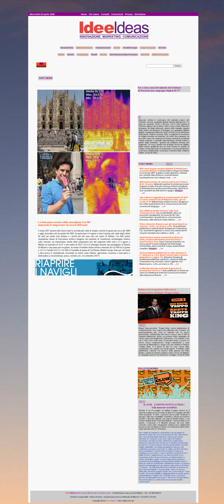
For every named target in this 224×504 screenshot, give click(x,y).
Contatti (105, 14)
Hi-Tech (162, 47)
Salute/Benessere (84, 47)
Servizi (103, 54)
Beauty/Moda (67, 47)
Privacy (129, 14)
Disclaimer (140, 14)
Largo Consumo (147, 47)
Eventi (117, 47)
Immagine (178, 191)
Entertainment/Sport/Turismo (124, 54)
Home (84, 14)
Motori (70, 54)
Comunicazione (103, 47)
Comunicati (117, 14)
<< (168, 164)
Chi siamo (94, 14)
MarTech (145, 54)
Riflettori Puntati (160, 54)
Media (61, 54)
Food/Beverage (130, 47)
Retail (94, 54)
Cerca (178, 66)
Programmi (82, 54)
